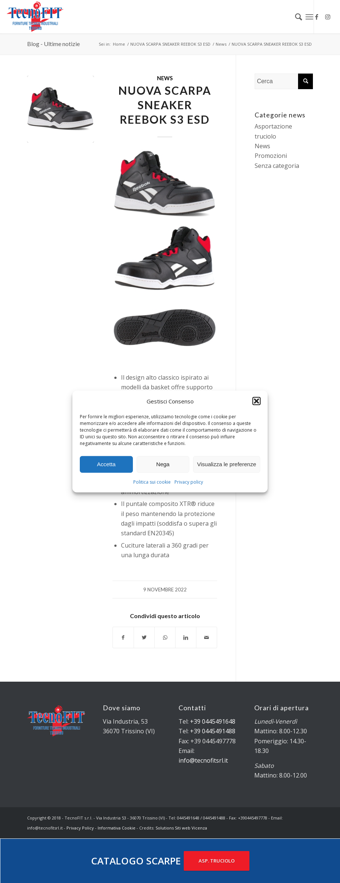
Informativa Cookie (116, 828)
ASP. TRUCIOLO (217, 860)
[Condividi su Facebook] (123, 637)
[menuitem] (295, 16)
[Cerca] (295, 16)
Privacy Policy (80, 828)
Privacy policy (188, 482)
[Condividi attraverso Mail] (206, 637)
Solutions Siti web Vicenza (181, 828)
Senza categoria (277, 166)
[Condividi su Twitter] (144, 637)
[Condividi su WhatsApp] (165, 637)
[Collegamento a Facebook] (316, 16)
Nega (163, 464)
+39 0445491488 (212, 731)
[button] (256, 401)
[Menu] (309, 17)
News (165, 78)
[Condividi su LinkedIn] (186, 637)
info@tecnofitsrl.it (203, 760)
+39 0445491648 (212, 721)
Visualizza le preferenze (226, 464)
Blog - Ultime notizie (53, 43)
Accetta (106, 464)
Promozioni (271, 156)
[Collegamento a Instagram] (327, 16)
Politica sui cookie (152, 482)
